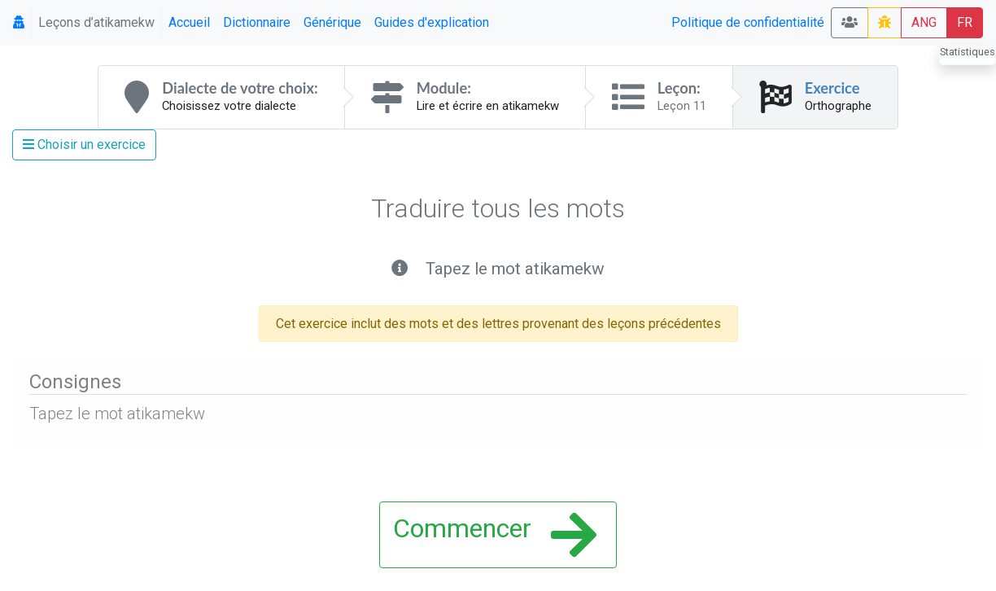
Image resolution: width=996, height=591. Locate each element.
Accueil (189, 22)
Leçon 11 (681, 105)
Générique (332, 22)
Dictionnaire (256, 22)
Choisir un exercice (84, 144)
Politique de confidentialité (747, 22)
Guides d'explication (431, 22)
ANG (924, 22)
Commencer (494, 535)
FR (964, 22)
